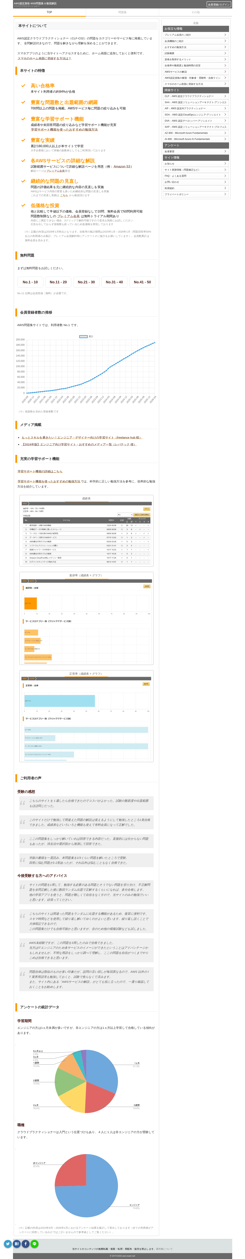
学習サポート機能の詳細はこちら (40, 471)
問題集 (122, 12)
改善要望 (169, 151)
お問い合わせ (172, 182)
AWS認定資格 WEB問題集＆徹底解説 (35, 3)
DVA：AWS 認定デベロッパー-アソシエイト (188, 120)
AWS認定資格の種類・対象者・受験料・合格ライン (192, 78)
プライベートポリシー (177, 194)
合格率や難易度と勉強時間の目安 (182, 65)
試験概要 (169, 53)
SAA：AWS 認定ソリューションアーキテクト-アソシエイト (197, 102)
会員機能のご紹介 (174, 41)
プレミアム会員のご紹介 (178, 34)
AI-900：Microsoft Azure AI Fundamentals (187, 139)
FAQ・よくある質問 (175, 176)
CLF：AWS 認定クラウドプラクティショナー (189, 96)
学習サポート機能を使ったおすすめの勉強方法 (64, 129)
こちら (64, 195)
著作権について (164, 1249)
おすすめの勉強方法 (175, 47)
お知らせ (169, 163)
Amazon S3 (122, 166)
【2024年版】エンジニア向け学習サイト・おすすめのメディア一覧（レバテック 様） (79, 444)
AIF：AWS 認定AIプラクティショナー (185, 108)
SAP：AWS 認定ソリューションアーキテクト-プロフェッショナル (197, 127)
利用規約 (169, 188)
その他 (195, 12)
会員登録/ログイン (219, 4)
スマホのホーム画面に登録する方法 (184, 84)
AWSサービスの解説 (176, 71)
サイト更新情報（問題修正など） (182, 169)
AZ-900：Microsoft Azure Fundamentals (186, 133)
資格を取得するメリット (178, 59)
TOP (49, 12)
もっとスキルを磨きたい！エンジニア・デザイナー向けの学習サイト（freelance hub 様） (82, 437)
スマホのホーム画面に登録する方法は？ (44, 58)
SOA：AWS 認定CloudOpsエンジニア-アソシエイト (193, 114)
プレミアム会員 (55, 170)
